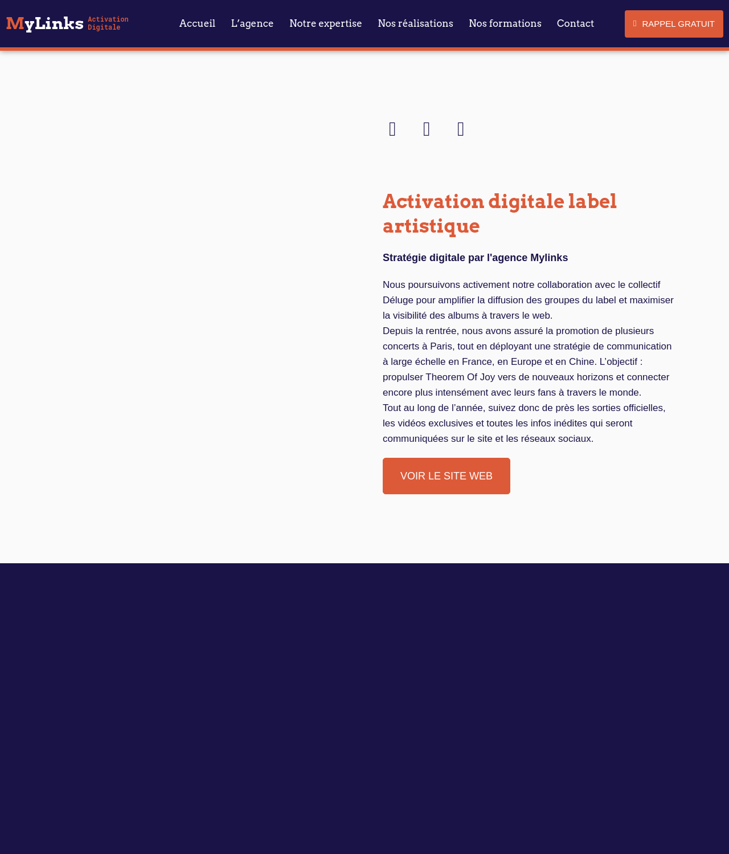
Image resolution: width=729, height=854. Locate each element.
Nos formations (505, 23)
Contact (575, 23)
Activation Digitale (108, 23)
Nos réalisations (415, 23)
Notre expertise (325, 23)
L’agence (252, 23)
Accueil (197, 23)
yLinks (45, 23)
